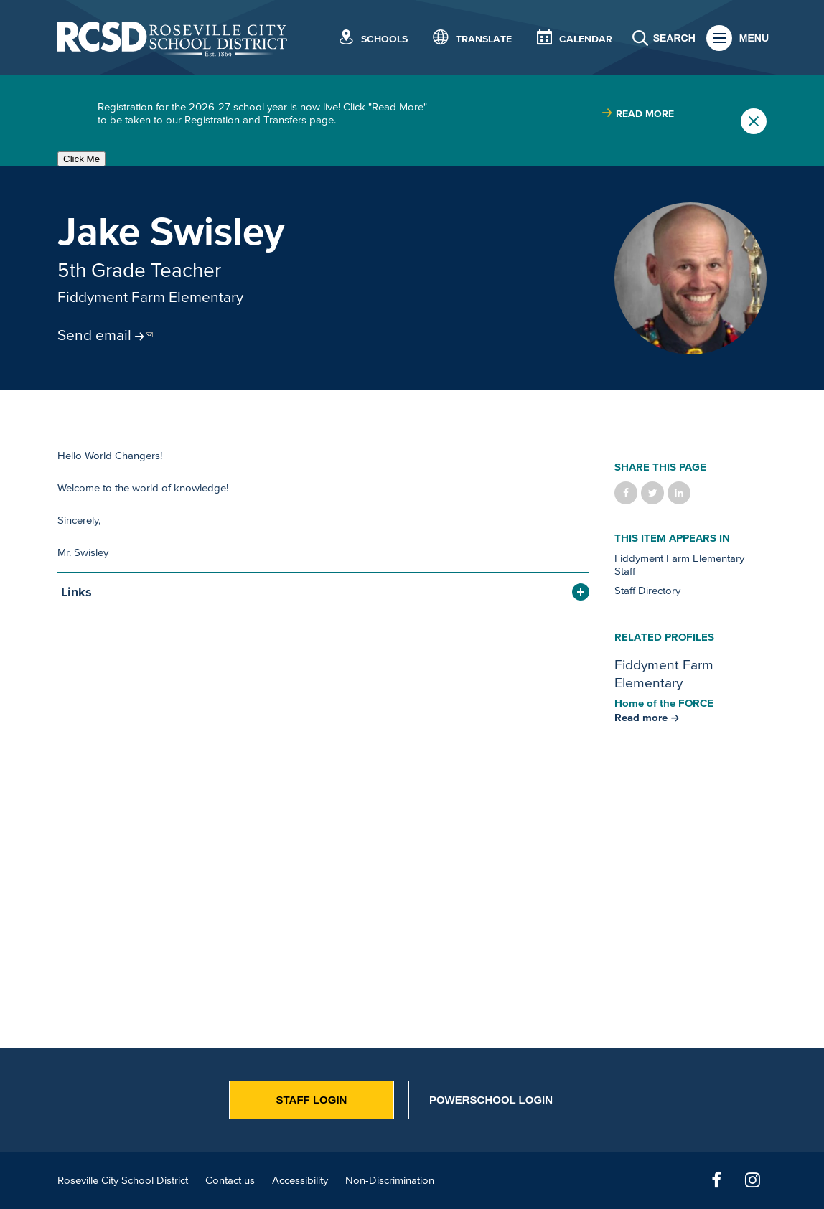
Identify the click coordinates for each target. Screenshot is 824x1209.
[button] (323, 592)
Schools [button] (384, 39)
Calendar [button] (585, 39)
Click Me (81, 159)
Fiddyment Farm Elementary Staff (679, 564)
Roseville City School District (122, 1180)
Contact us (230, 1180)
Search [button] (674, 38)
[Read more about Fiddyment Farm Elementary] (646, 717)
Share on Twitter (652, 492)
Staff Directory (647, 590)
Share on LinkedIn (679, 492)
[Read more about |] (637, 113)
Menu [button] (754, 38)
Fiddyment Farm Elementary (150, 296)
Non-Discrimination (389, 1180)
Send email (94, 334)
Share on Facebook (625, 492)
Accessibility (300, 1180)
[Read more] (690, 278)
